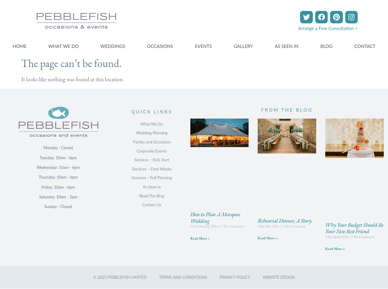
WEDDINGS (112, 46)
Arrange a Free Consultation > (328, 28)
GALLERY (243, 46)
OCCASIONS (160, 46)
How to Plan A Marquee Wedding (215, 217)
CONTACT (365, 46)
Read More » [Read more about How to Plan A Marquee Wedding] (200, 238)
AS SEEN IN (287, 46)
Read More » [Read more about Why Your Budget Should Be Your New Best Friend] (335, 248)
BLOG (326, 46)
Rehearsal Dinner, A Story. (285, 220)
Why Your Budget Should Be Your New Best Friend (354, 228)
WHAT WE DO (63, 46)
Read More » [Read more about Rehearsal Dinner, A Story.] (267, 238)
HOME (20, 46)
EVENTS (203, 46)
